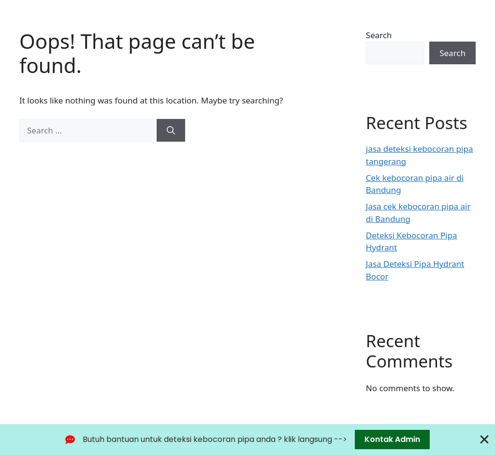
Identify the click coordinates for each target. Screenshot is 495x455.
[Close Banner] (484, 439)
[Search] (171, 130)
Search (379, 35)
